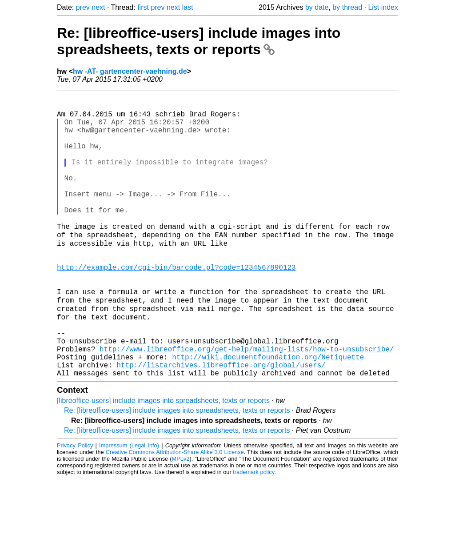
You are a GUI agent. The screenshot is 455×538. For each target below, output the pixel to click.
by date (316, 7)
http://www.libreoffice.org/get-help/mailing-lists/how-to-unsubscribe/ (247, 402)
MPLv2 (181, 517)
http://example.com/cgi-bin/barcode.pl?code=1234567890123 (176, 305)
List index (383, 7)
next (98, 7)
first (143, 7)
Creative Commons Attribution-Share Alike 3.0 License (175, 511)
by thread (347, 7)
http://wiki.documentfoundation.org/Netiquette (268, 412)
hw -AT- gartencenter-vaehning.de (130, 71)
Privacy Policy (75, 504)
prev (83, 7)
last (187, 7)
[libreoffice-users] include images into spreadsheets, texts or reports (163, 459)
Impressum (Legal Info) (129, 504)
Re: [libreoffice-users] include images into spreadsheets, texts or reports (198, 41)
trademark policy (253, 531)
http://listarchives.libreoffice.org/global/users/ (220, 422)
